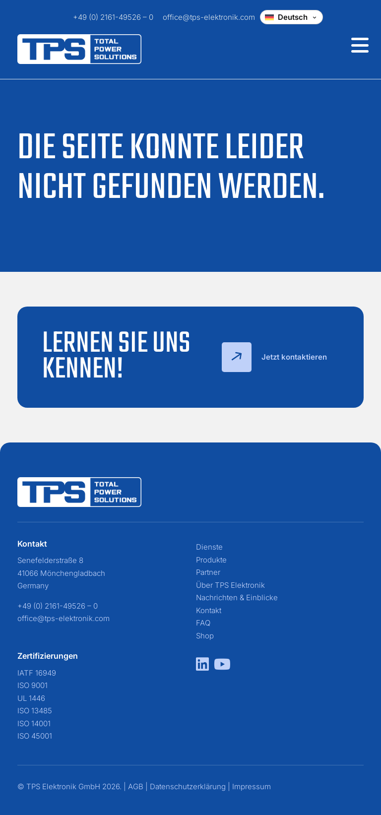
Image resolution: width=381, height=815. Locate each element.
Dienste (209, 547)
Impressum (251, 786)
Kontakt (208, 610)
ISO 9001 (32, 685)
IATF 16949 (36, 673)
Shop (205, 635)
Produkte (211, 559)
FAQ (203, 622)
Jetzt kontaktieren (274, 357)
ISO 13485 (34, 710)
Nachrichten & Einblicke (237, 597)
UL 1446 (31, 698)
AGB (135, 786)
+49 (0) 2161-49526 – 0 (113, 17)
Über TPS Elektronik (230, 585)
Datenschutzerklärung (188, 786)
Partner (208, 572)
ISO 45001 (34, 736)
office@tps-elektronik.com (209, 17)
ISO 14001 (34, 723)
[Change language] (291, 17)
